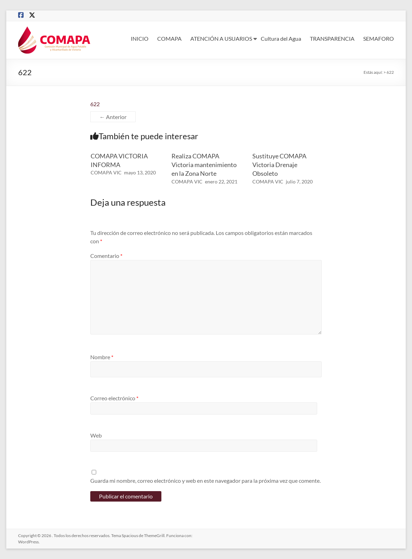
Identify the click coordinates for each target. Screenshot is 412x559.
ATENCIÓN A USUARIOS (221, 38)
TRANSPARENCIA (332, 38)
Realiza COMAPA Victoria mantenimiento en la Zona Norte (204, 164)
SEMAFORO (378, 38)
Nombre (101, 357)
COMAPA (169, 38)
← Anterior (113, 116)
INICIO (139, 38)
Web (96, 435)
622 (95, 104)
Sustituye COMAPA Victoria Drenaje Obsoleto (279, 164)
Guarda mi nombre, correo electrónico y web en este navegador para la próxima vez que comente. (205, 480)
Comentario (106, 255)
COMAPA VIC (106, 172)
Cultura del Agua (281, 38)
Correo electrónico (114, 398)
